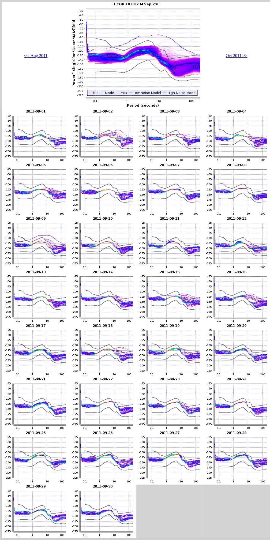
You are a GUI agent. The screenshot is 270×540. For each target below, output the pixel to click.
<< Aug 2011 (35, 55)
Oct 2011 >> (237, 55)
